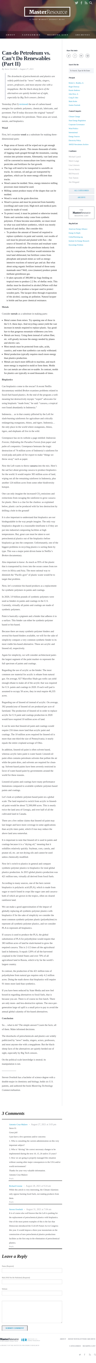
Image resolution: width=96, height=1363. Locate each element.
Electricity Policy (75, 140)
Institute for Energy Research (79, 241)
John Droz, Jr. (73, 94)
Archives (82, 35)
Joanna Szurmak (74, 105)
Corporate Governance (77, 125)
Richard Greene (15, 1186)
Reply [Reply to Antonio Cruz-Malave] (11, 1178)
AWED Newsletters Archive (78, 144)
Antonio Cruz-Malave (18, 1124)
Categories (31, 35)
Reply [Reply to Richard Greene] (11, 1202)
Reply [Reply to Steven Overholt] (11, 1246)
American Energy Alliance (78, 229)
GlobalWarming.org (76, 237)
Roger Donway (74, 87)
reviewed (23, 104)
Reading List (58, 35)
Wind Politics (73, 128)
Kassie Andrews (74, 90)
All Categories (81, 190)
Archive (81, 197)
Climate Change (74, 117)
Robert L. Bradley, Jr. (76, 83)
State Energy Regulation (77, 121)
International (73, 132)
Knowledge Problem (76, 245)
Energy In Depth (74, 233)
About (11, 35)
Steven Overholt (16, 1209)
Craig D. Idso (73, 98)
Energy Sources (74, 136)
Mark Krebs (73, 101)
